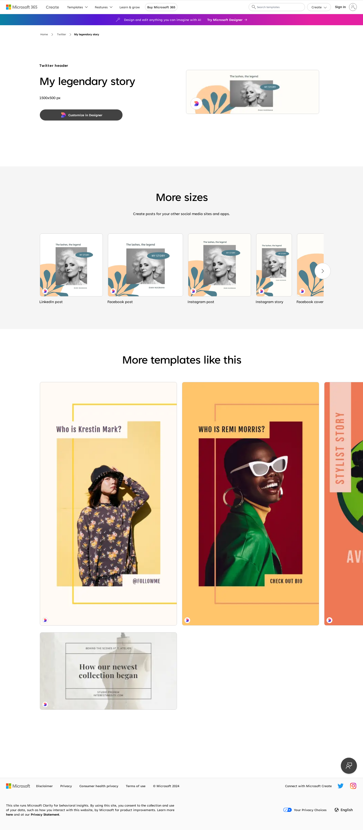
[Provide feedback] (349, 766)
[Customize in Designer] (81, 115)
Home (44, 34)
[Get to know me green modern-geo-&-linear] (144, 564)
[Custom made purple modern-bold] (215, 576)
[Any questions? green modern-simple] (215, 400)
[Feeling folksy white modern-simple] (144, 679)
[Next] (323, 271)
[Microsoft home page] (18, 786)
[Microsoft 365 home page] (22, 7)
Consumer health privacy (98, 786)
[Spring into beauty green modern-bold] (286, 688)
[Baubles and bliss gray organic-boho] (286, 440)
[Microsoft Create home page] (52, 7)
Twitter (61, 34)
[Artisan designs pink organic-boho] (215, 437)
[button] (254, 7)
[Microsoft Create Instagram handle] (353, 786)
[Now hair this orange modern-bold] (144, 440)
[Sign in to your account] (345, 7)
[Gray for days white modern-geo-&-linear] (286, 564)
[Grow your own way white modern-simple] (215, 483)
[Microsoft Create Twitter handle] (341, 786)
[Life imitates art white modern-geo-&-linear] (73, 440)
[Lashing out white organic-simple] (71, 265)
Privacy (66, 786)
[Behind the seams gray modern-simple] (73, 524)
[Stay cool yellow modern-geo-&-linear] (73, 608)
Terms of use (135, 786)
